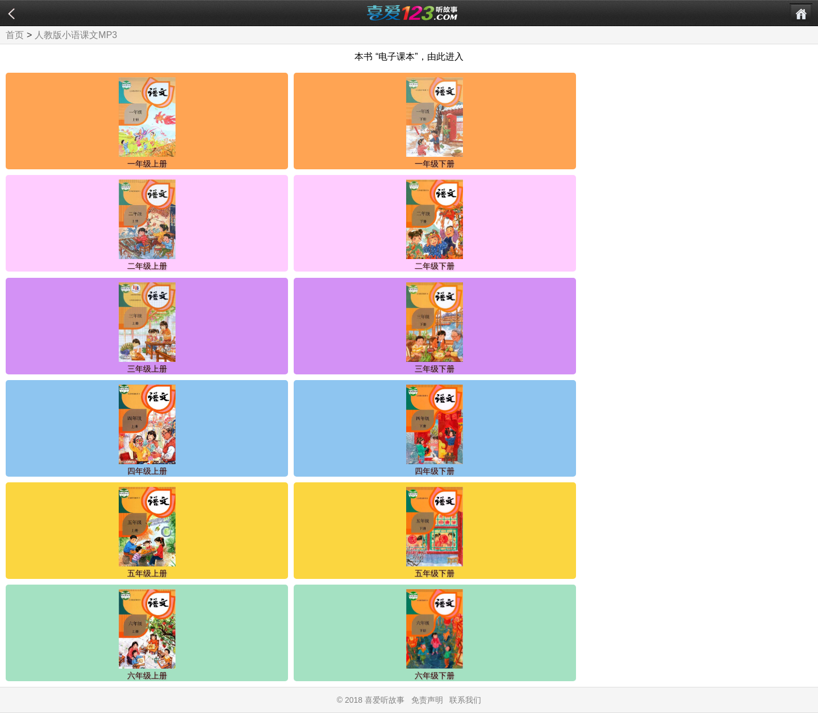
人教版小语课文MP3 (76, 35)
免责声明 (427, 699)
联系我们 (465, 699)
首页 (15, 35)
